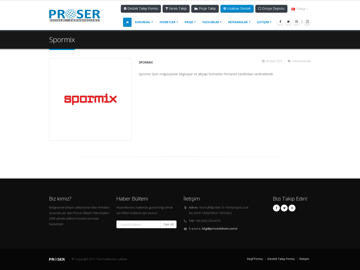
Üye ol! (168, 224)
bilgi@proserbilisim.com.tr (220, 229)
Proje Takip (205, 8)
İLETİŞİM (263, 22)
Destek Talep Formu (141, 8)
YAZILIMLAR (210, 22)
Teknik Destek (301, 61)
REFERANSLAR (238, 22)
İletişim (304, 259)
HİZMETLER (167, 22)
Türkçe (299, 9)
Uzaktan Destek (237, 8)
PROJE (189, 22)
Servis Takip (176, 8)
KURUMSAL (142, 22)
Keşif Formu (255, 259)
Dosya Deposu (271, 8)
